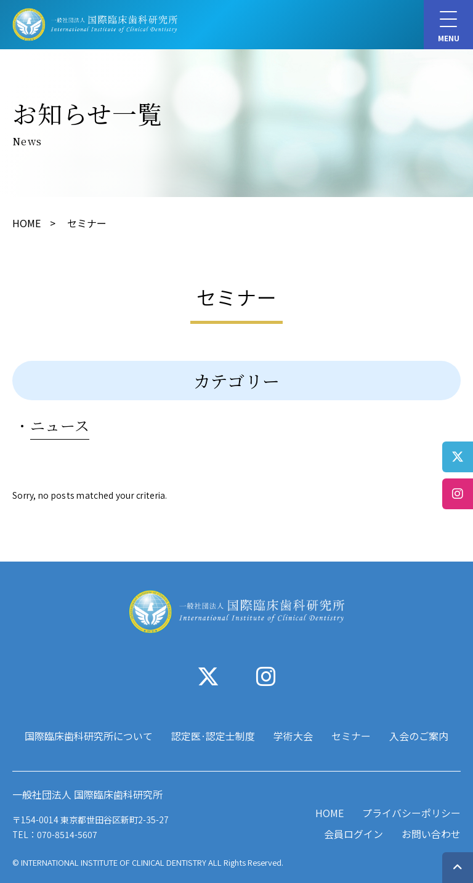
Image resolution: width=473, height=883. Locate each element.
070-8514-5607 (67, 834)
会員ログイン (353, 833)
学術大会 (293, 735)
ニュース (59, 425)
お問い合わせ (431, 833)
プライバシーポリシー (411, 812)
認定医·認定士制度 (213, 735)
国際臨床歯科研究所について (89, 735)
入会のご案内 (418, 735)
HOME (26, 223)
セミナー (351, 735)
